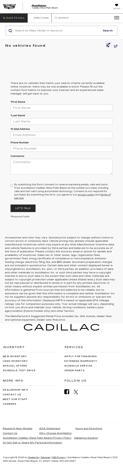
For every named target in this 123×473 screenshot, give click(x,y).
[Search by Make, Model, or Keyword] (57, 30)
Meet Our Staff (15, 399)
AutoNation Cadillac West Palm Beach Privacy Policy (37, 438)
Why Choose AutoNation (55, 433)
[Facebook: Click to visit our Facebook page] (68, 391)
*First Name (18, 102)
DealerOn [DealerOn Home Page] (33, 457)
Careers (9, 404)
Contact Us (12, 394)
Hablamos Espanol (86, 438)
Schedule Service (78, 366)
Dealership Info (15, 390)
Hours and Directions (88, 428)
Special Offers (15, 366)
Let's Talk (23, 208)
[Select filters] (108, 46)
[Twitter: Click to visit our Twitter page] (78, 392)
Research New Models (17, 428)
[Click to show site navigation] (115, 18)
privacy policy (86, 194)
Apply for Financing (80, 356)
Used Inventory (15, 361)
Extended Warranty (80, 361)
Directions (39, 18)
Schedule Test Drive (19, 370)
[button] (14, 18)
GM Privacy (58, 457)
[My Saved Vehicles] (116, 7)
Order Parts (74, 370)
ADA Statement (49, 428)
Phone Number (20, 142)
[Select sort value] (115, 46)
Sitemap (45, 457)
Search (108, 30)
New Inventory (15, 356)
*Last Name (18, 115)
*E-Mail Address (20, 129)
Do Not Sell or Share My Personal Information (32, 442)
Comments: (17, 156)
